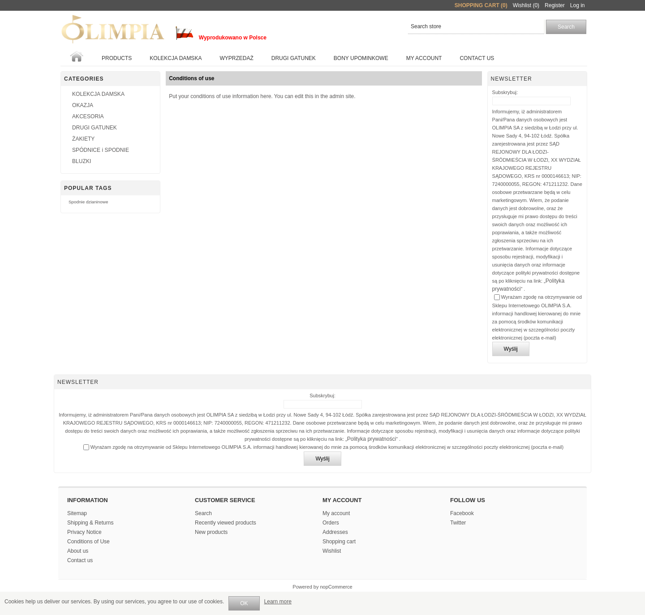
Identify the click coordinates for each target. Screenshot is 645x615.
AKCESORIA (88, 116)
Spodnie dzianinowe (88, 201)
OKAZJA (82, 105)
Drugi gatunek (293, 58)
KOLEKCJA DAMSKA (176, 58)
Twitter (458, 523)
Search (203, 513)
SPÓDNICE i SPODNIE (100, 150)
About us (77, 551)
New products (211, 532)
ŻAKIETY (83, 139)
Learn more (278, 601)
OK (244, 603)
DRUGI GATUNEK (94, 128)
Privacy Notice (84, 532)
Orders (330, 523)
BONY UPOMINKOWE (361, 58)
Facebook (462, 513)
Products (117, 58)
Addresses (335, 532)
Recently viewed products (225, 523)
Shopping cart (339, 541)
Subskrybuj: (505, 92)
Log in (577, 5)
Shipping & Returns (90, 523)
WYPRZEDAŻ (236, 58)
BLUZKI (81, 161)
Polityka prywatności (371, 439)
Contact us (477, 58)
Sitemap (77, 513)
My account (424, 58)
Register (555, 5)
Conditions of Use (88, 541)
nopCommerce (336, 586)
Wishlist (331, 551)
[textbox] (476, 27)
